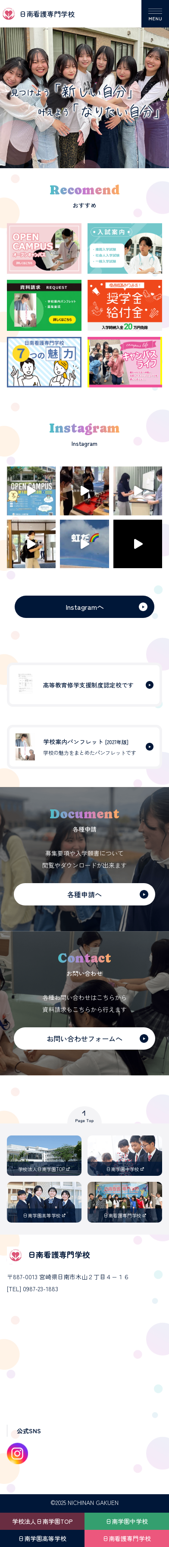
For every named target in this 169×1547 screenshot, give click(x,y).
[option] (84, 84)
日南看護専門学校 (127, 1538)
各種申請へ (84, 894)
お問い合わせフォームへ (84, 1038)
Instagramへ (85, 607)
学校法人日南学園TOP (42, 1521)
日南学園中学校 (127, 1521)
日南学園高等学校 (42, 1538)
